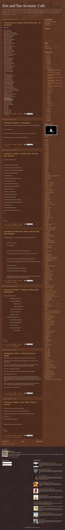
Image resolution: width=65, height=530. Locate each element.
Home (22, 441)
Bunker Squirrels (48, 217)
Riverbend (47, 325)
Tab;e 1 (46, 347)
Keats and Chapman (49, 285)
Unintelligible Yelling (48, 372)
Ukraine (46, 369)
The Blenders (47, 362)
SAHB (46, 329)
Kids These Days (48, 287)
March (48, 101)
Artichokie (47, 194)
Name (46, 307)
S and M (46, 327)
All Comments (6, 464)
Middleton (47, 304)
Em (45, 252)
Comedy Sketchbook (49, 229)
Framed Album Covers (49, 259)
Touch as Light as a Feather (50, 367)
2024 (47, 56)
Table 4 (46, 354)
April (48, 100)
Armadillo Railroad (48, 192)
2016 (47, 109)
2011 (47, 118)
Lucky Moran (19, 394)
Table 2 (15, 282)
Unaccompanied (48, 371)
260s (46, 169)
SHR (46, 337)
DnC (46, 244)
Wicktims (46, 377)
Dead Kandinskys (48, 240)
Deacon (46, 239)
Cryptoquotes (47, 234)
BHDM (46, 200)
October (48, 89)
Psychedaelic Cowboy (49, 322)
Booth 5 (46, 215)
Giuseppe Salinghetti (49, 265)
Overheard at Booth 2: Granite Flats (45, 512)
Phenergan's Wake (48, 317)
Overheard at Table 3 (49, 316)
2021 (47, 61)
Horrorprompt (47, 275)
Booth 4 (46, 214)
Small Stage (47, 341)
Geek (46, 264)
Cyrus (46, 237)
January (48, 105)
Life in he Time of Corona (49, 290)
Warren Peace (47, 376)
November (49, 68)
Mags (46, 302)
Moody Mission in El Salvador (50, 21)
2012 (47, 116)
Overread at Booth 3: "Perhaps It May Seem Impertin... (54, 81)
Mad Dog (46, 300)
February (49, 103)
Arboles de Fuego (48, 190)
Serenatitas (47, 336)
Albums (46, 179)
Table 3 (23, 394)
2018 (8, 225)
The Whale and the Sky (49, 366)
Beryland (46, 199)
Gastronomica (47, 260)
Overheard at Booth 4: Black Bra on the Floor (47, 462)
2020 (47, 63)
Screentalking (47, 332)
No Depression (48, 25)
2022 (47, 59)
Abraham (46, 174)
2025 (47, 54)
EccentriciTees (47, 247)
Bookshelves (47, 46)
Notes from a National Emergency (51, 310)
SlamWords (47, 339)
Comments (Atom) (10, 444)
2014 (47, 113)
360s (10, 225)
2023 (47, 57)
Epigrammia (47, 255)
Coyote (46, 232)
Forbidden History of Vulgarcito (51, 257)
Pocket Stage (47, 319)
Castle (46, 220)
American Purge (48, 185)
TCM (46, 357)
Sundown (47, 346)
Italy (46, 282)
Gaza (46, 262)
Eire (45, 249)
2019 (47, 65)
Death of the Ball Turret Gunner (45, 469)
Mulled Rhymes (48, 305)
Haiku (46, 267)
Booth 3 (46, 212)
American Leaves (48, 184)
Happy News (47, 23)
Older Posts (39, 441)
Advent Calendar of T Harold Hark (51, 175)
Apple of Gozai (47, 189)
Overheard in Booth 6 (43, 475)
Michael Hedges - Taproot (43, 495)
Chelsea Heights (48, 224)
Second (46, 334)
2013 (47, 115)
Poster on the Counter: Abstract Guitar (46, 482)
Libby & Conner (48, 289)
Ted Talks (46, 359)
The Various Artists (48, 364)
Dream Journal (47, 245)
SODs (46, 342)
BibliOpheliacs (47, 202)
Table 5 (46, 356)
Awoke (46, 195)
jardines (46, 284)
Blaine (46, 205)
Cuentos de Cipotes (48, 235)
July (48, 94)
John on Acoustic (42, 519)
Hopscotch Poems (48, 274)
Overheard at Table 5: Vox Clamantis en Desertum (42, 502)
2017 (47, 107)
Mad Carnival (47, 299)
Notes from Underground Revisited (51, 312)
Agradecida (47, 177)
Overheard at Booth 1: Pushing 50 (17, 123)
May (48, 98)
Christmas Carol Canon (49, 227)
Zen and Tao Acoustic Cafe (23, 5)
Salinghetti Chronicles (49, 331)
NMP (46, 309)
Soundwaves (47, 344)
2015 (47, 111)
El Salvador (47, 250)
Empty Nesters (47, 254)
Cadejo (46, 219)
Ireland (46, 280)
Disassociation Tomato (49, 242)
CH (45, 222)
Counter (8, 115)
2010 (47, 120)
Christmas (47, 225)
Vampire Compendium (49, 374)
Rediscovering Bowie (49, 324)
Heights (46, 269)
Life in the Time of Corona (50, 292)
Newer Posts (5, 441)
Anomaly (46, 187)
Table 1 (20, 225)
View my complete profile (13, 457)
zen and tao (12, 451)
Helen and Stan (48, 270)
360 (45, 170)
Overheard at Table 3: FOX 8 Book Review (47, 488)
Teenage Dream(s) (48, 361)
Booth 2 (46, 210)
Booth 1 (8, 146)
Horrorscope (47, 277)
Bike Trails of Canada (49, 204)
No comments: (20, 113)
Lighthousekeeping (14, 225)
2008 (46, 142)
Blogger (38, 527)
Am (45, 180)
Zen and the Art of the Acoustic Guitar (52, 379)
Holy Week (47, 272)
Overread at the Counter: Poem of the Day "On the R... (54, 70)
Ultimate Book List (48, 48)
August (48, 92)
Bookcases (47, 207)
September (49, 91)
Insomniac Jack (48, 279)
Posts (4, 462)
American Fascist (48, 182)
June (48, 96)
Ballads (46, 197)
